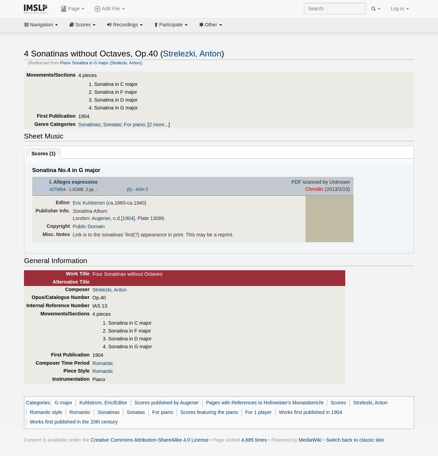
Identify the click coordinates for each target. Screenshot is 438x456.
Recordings (125, 24)
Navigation (41, 24)
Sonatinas (89, 124)
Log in (400, 8)
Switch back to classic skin (355, 440)
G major (63, 402)
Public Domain (89, 226)
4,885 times (254, 440)
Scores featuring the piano (209, 412)
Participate (170, 24)
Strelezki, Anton (192, 53)
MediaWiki (310, 440)
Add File (109, 9)
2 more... (158, 124)
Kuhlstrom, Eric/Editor (103, 402)
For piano (134, 124)
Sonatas (112, 124)
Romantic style (46, 412)
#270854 (58, 189)
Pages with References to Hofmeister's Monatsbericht (264, 402)
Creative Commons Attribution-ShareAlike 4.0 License (149, 440)
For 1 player (258, 412)
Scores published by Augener (166, 402)
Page (73, 9)
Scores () (43, 153)
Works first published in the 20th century (74, 422)
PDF (296, 182)
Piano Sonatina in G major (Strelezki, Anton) (100, 63)
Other (210, 24)
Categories (38, 402)
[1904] (128, 218)
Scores (82, 24)
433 (139, 189)
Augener (101, 218)
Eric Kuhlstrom (89, 203)
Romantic (102, 363)
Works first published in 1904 (310, 412)
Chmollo (314, 189)
